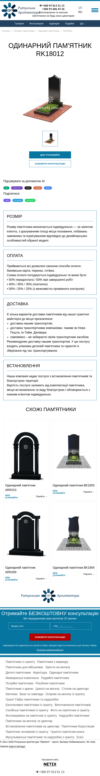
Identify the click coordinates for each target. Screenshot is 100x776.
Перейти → (41, 496)
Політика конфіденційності (50, 650)
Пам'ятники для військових (24, 667)
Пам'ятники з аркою (19, 688)
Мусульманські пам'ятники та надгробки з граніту (40, 737)
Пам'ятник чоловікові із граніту (27, 731)
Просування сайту (50, 760)
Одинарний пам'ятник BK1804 (74, 567)
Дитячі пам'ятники (18, 672)
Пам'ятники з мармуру (52, 661)
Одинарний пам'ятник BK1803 (74, 485)
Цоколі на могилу (47, 688)
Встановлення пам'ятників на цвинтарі (32, 726)
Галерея (19, 23)
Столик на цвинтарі (75, 688)
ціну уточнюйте (50, 155)
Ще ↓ (82, 23)
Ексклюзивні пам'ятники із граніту (29, 705)
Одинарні (54, 23)
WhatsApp (30, 200)
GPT (6, 188)
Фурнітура (40, 672)
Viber (7, 200)
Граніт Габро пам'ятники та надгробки (32, 699)
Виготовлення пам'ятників (73, 705)
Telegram (17, 200)
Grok (28, 188)
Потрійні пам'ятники (19, 683)
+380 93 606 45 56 (53, 9)
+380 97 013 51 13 (53, 5)
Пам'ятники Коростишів (77, 726)
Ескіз (80, 737)
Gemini (48, 188)
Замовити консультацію (50, 163)
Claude (37, 188)
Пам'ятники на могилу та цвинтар (29, 721)
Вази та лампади (31, 694)
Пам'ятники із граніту (20, 661)
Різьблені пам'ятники (50, 683)
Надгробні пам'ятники (74, 715)
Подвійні (69, 23)
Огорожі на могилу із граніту (65, 694)
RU (80, 12)
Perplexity (17, 188)
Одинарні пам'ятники (64, 672)
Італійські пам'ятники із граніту (27, 710)
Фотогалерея (36, 23)
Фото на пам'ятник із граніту (69, 710)
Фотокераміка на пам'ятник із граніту (31, 715)
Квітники (11, 694)
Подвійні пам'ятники (55, 678)
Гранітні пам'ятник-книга (67, 731)
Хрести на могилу (57, 667)
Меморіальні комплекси (22, 678)
